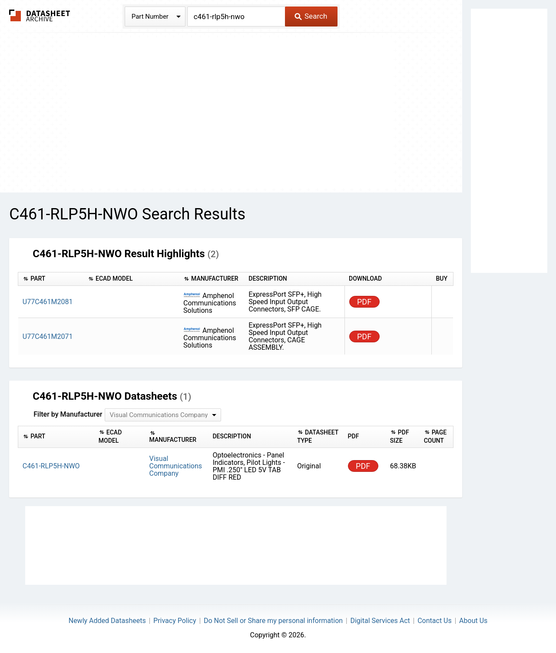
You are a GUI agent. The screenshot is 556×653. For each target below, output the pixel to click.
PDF (364, 301)
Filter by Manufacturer (67, 414)
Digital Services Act (380, 621)
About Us (473, 621)
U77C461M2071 (48, 336)
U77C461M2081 (48, 302)
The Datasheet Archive (39, 15)
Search (311, 16)
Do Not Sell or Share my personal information (273, 621)
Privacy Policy (174, 621)
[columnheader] (50, 279)
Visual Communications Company (175, 465)
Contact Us (434, 621)
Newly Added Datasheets (107, 621)
